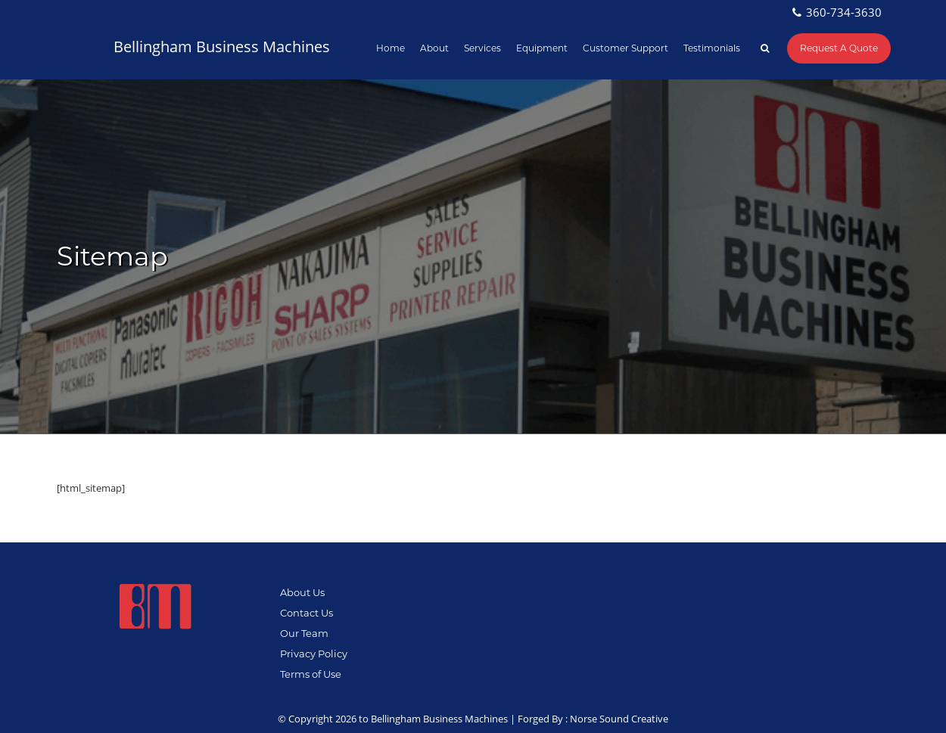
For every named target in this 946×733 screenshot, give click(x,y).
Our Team (304, 633)
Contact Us (306, 613)
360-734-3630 (844, 12)
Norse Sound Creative (619, 718)
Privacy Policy (313, 654)
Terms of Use (310, 674)
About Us (302, 592)
